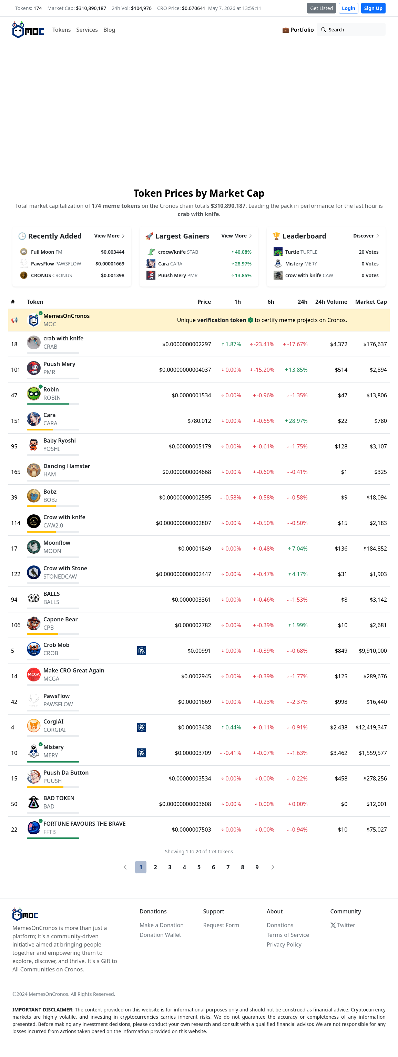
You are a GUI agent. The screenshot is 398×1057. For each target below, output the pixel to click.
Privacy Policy (284, 944)
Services (87, 29)
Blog (109, 29)
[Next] (273, 867)
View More (110, 235)
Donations (280, 925)
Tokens (61, 29)
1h (237, 302)
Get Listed (321, 8)
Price (204, 302)
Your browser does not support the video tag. (199, 114)
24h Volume (331, 302)
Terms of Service (288, 935)
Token (35, 302)
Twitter (342, 925)
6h (271, 302)
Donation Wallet (160, 935)
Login (348, 8)
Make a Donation (162, 925)
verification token (221, 320)
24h (303, 302)
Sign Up (373, 8)
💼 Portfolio (298, 29)
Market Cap (371, 302)
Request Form (221, 925)
